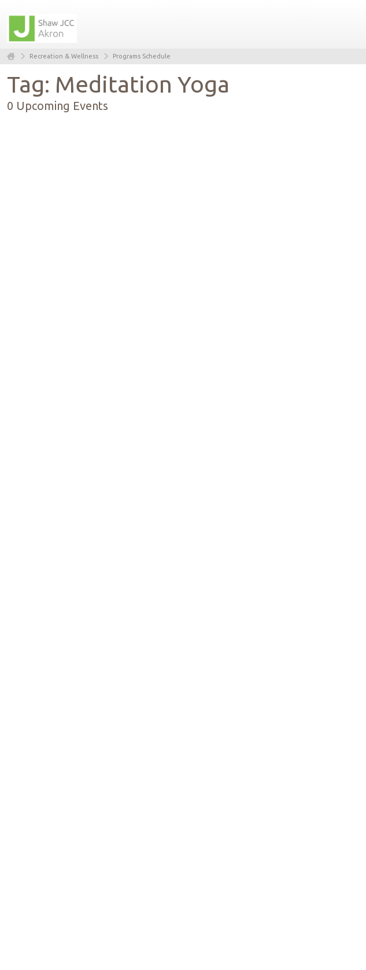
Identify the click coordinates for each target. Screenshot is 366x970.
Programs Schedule (142, 56)
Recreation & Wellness (63, 56)
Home (11, 56)
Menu (345, 24)
